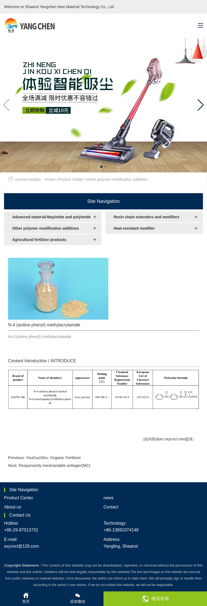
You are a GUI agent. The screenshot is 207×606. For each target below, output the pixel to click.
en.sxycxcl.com (172, 439)
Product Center (70, 179)
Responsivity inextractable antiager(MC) (54, 465)
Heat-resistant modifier (133, 228)
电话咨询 (155, 598)
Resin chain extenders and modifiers (146, 217)
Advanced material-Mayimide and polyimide (51, 217)
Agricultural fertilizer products (39, 239)
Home (50, 179)
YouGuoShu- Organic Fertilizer (53, 457)
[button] (200, 105)
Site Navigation (103, 201)
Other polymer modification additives (45, 228)
